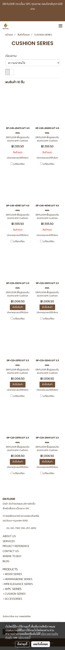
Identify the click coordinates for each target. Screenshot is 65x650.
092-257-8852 (28, 528)
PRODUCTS (10, 569)
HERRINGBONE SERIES (19, 579)
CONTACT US (11, 551)
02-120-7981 (13, 528)
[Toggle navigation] (60, 26)
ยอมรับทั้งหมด (40, 644)
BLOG (6, 561)
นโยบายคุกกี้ (24, 637)
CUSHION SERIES (15, 594)
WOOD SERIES (13, 574)
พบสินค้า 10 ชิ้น (14, 82)
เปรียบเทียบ (19, 164)
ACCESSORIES (13, 599)
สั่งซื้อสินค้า (17, 307)
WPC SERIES (13, 588)
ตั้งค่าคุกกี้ (22, 644)
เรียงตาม (12, 55)
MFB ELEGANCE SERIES (18, 584)
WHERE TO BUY (12, 556)
